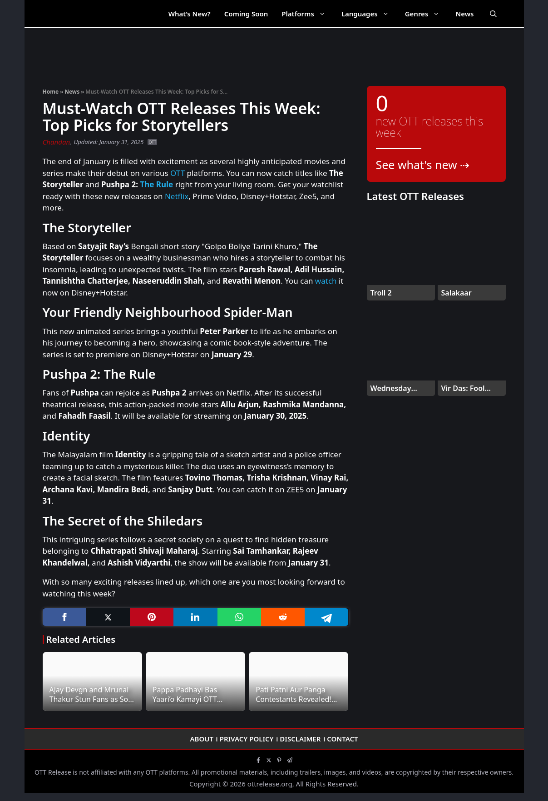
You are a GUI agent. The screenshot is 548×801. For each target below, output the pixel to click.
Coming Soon (246, 13)
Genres (427, 13)
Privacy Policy (247, 738)
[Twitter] (108, 617)
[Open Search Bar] (493, 13)
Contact (342, 738)
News (464, 13)
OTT (152, 142)
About (201, 738)
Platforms (307, 13)
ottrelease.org (269, 783)
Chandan (56, 141)
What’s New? (189, 13)
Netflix (176, 196)
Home (51, 91)
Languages (369, 13)
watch (326, 280)
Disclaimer (300, 738)
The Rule (156, 184)
